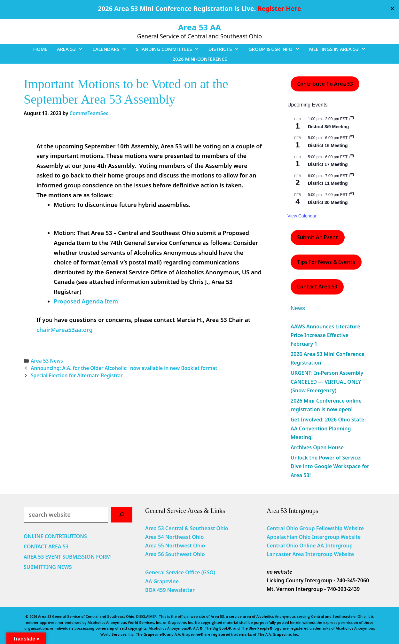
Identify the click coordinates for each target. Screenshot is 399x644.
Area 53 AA (199, 27)
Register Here (279, 8)
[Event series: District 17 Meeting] (351, 157)
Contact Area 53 (317, 286)
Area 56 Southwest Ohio (175, 554)
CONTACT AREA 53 (46, 546)
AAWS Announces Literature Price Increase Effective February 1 (325, 335)
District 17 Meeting (328, 164)
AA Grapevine (162, 581)
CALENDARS (111, 49)
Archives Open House (317, 447)
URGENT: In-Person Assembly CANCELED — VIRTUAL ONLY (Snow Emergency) (327, 381)
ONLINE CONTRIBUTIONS (55, 536)
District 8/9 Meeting (328, 126)
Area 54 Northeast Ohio (174, 536)
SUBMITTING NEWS (48, 566)
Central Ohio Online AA (296, 545)
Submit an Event (317, 237)
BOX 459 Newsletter (170, 589)
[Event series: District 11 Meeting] (351, 176)
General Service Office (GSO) (180, 572)
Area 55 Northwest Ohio (175, 545)
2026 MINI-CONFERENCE (199, 59)
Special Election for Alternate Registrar (77, 375)
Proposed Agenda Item (86, 301)
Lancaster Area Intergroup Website (310, 554)
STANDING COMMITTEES (170, 49)
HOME (40, 49)
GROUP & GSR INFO (276, 49)
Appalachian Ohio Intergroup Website (314, 536)
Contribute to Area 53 (325, 83)
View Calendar (302, 215)
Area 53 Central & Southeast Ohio (186, 528)
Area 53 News (47, 360)
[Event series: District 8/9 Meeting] (351, 119)
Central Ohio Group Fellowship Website (315, 528)
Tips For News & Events (326, 261)
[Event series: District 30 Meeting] (351, 194)
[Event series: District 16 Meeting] (351, 138)
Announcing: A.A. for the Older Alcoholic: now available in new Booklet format (124, 368)
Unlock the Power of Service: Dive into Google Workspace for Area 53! (330, 466)
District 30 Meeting (328, 202)
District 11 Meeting (328, 183)
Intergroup (339, 545)
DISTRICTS (226, 49)
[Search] (121, 514)
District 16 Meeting (328, 145)
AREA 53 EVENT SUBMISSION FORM (67, 556)
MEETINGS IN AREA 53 (340, 49)
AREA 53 (72, 49)
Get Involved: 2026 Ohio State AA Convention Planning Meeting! (327, 428)
